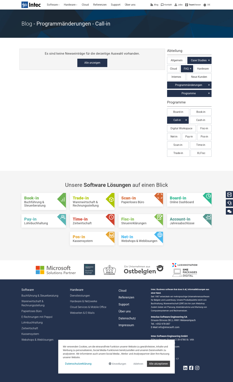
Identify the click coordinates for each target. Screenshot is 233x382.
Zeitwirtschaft (29, 328)
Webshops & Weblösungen (37, 339)
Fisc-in (204, 128)
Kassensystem (30, 334)
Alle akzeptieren (158, 363)
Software (27, 289)
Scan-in (177, 145)
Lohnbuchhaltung (32, 322)
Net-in (173, 136)
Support (124, 304)
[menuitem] (53, 5)
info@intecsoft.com (168, 327)
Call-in (177, 120)
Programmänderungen (188, 85)
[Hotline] (229, 203)
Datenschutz (127, 318)
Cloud (173, 68)
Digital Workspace (181, 128)
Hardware (203, 68)
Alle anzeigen (92, 62)
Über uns (125, 311)
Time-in (200, 145)
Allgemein (177, 60)
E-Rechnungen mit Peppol (36, 317)
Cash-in (200, 120)
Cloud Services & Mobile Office (88, 307)
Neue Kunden (199, 76)
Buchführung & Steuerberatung (39, 295)
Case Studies (199, 60)
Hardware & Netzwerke (83, 301)
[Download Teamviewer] (193, 4)
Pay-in (189, 136)
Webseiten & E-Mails (82, 312)
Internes (176, 76)
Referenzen (126, 297)
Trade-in (178, 153)
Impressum (126, 325)
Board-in (178, 111)
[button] (207, 4)
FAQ (186, 68)
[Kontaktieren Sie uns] (229, 211)
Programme (189, 93)
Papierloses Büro (31, 311)
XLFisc (201, 153)
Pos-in (204, 136)
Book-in (200, 111)
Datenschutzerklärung (78, 363)
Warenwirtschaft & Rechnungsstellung (32, 303)
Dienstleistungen (80, 295)
